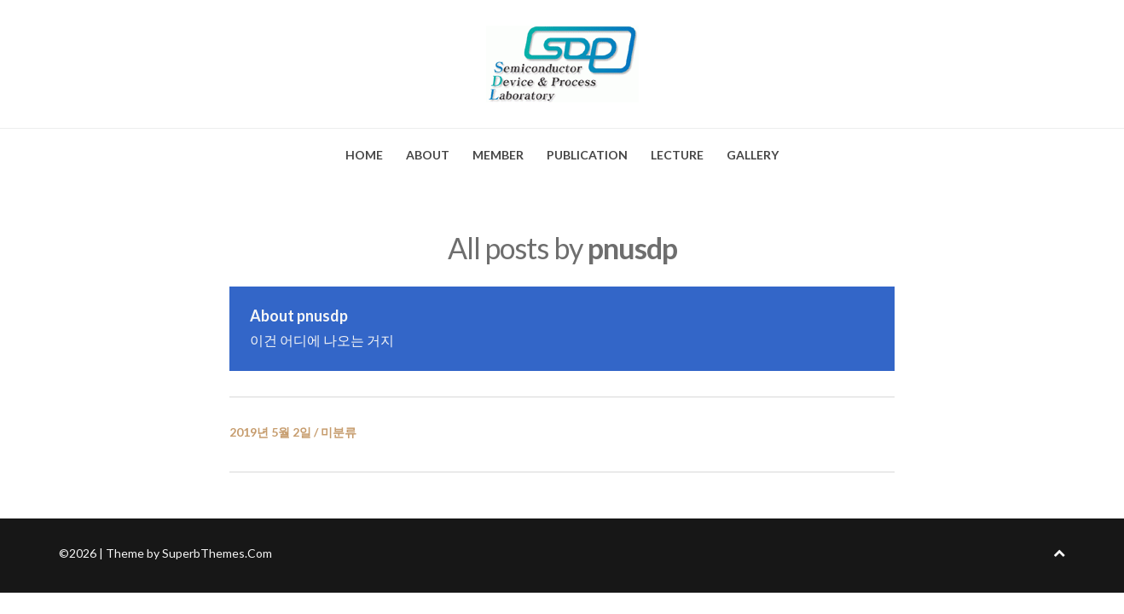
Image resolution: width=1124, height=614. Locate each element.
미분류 (338, 432)
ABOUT (427, 155)
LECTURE (677, 155)
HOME (364, 155)
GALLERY (753, 155)
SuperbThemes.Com (217, 553)
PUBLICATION (587, 155)
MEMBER (498, 155)
